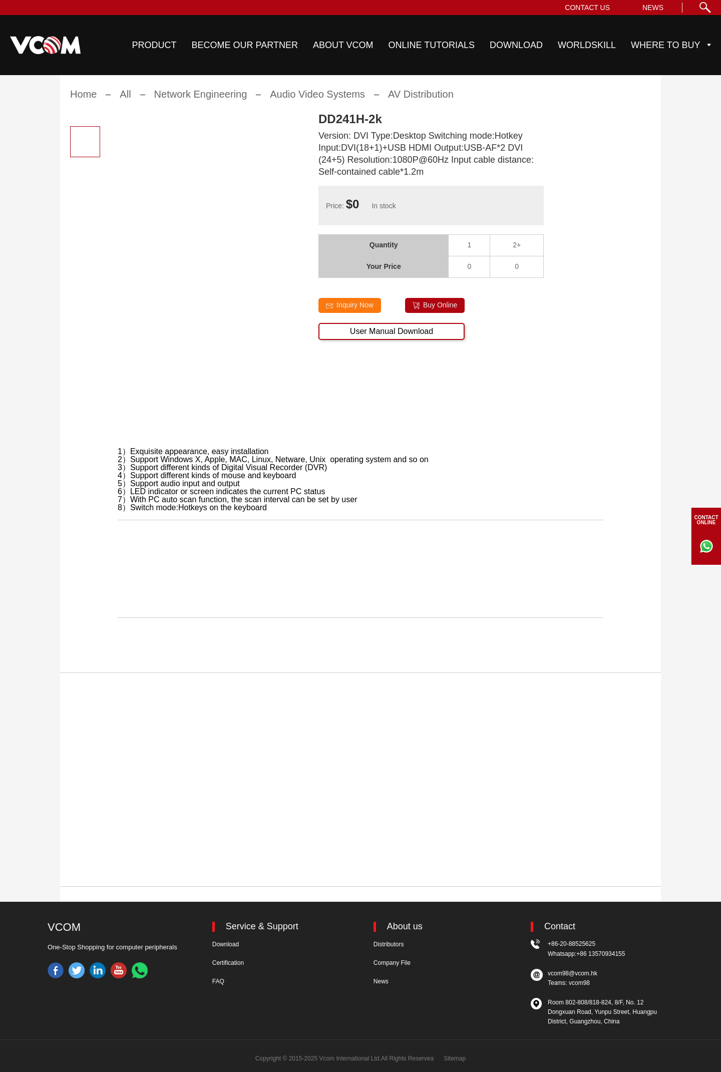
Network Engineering (200, 101)
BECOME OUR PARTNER (245, 45)
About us (405, 926)
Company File (392, 962)
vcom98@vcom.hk (572, 973)
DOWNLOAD (516, 45)
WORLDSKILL (587, 45)
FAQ (218, 981)
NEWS (652, 8)
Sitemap (455, 1058)
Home (83, 101)
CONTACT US (587, 8)
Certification (228, 962)
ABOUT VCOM (343, 45)
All (125, 101)
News (381, 981)
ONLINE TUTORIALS (432, 45)
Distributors (389, 944)
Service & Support (262, 926)
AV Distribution (421, 101)
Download (225, 944)
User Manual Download (391, 338)
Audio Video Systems (317, 101)
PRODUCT (154, 45)
